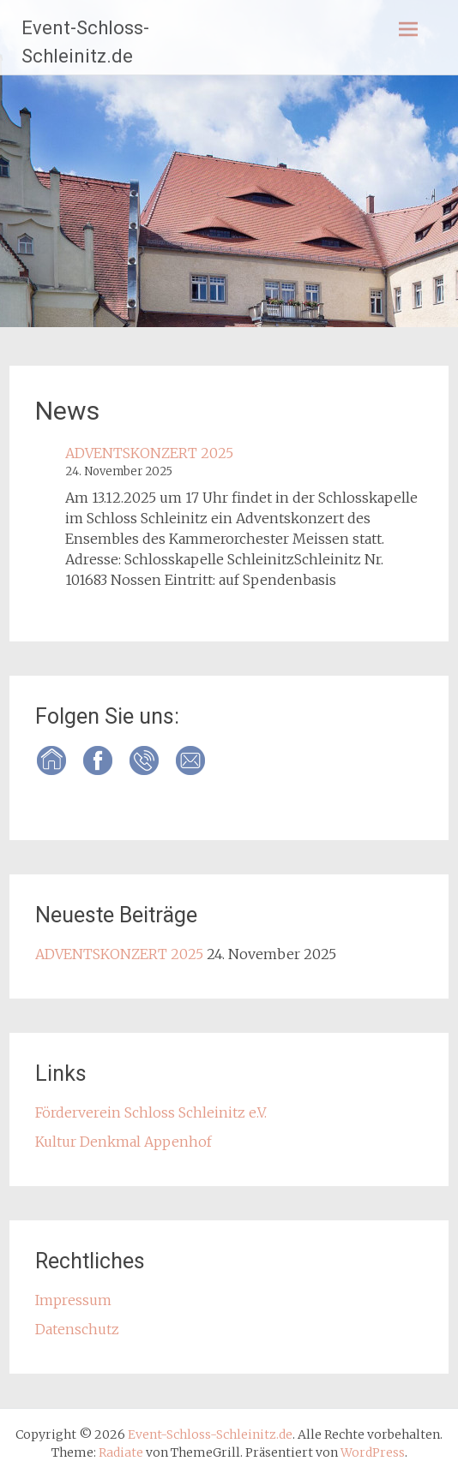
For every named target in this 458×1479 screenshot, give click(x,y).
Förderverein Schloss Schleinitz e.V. (151, 1112)
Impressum (73, 1300)
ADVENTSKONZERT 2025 (149, 453)
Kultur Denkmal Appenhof (123, 1141)
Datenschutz (77, 1329)
